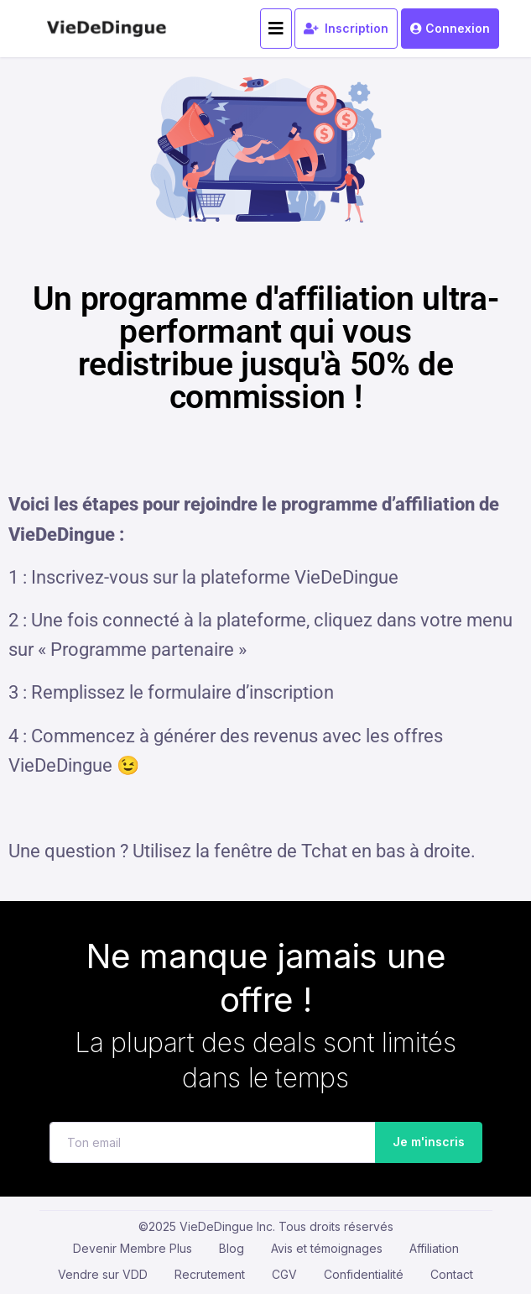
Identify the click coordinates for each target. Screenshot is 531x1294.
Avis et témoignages (327, 1248)
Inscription (346, 28)
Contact (451, 1274)
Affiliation (434, 1248)
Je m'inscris (423, 1142)
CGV (284, 1274)
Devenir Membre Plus (132, 1248)
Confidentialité (363, 1274)
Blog (231, 1248)
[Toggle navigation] (276, 28)
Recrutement (209, 1274)
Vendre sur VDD (103, 1274)
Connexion (449, 28)
